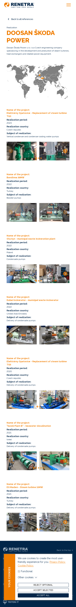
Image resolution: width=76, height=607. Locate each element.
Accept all (43, 598)
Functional (27, 574)
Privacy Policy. (58, 564)
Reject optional (43, 587)
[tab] (36, 158)
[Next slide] (65, 151)
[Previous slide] (11, 151)
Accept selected (43, 593)
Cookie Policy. (26, 568)
